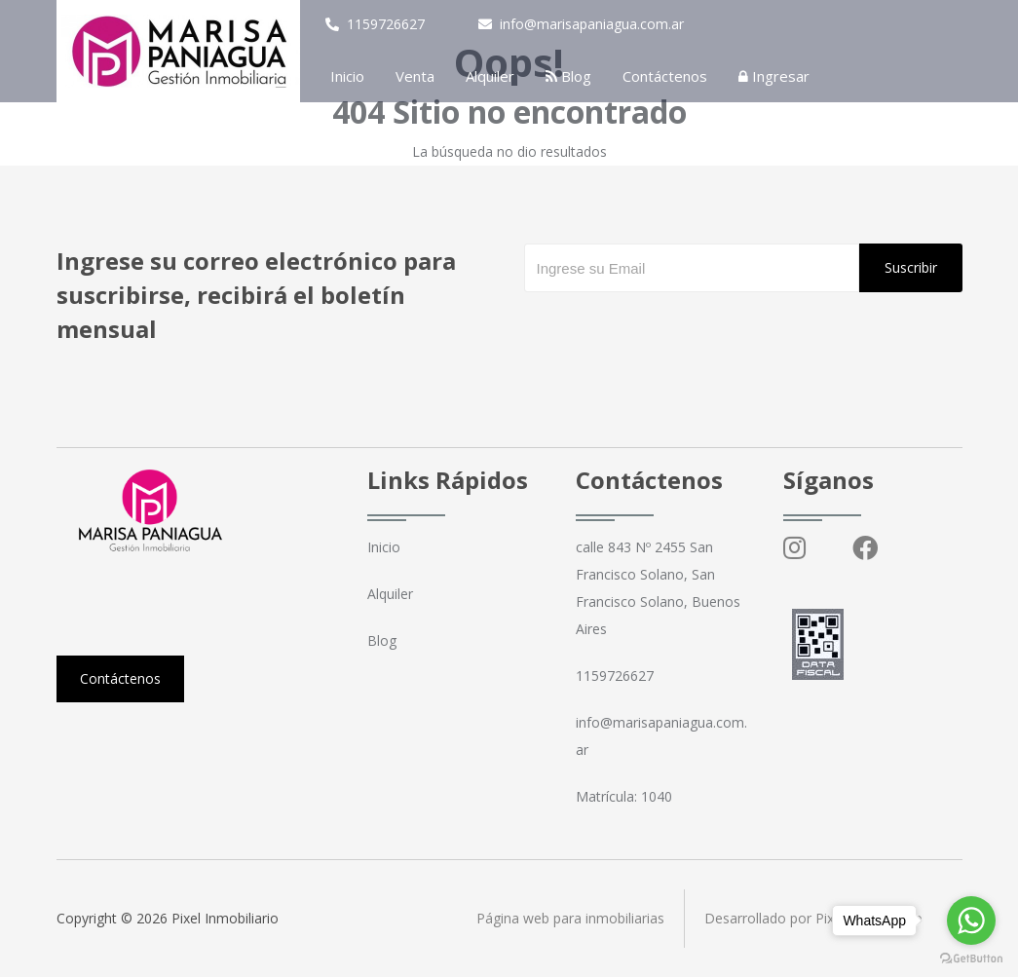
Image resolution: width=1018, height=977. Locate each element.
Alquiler (490, 76)
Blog (568, 76)
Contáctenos (664, 76)
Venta (415, 76)
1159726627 (375, 24)
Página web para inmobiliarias (570, 918)
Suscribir (911, 267)
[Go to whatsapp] (971, 920)
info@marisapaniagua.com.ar (581, 24)
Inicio (347, 76)
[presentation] (672, 331)
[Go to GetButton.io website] (971, 957)
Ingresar (774, 76)
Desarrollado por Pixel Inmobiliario (813, 918)
